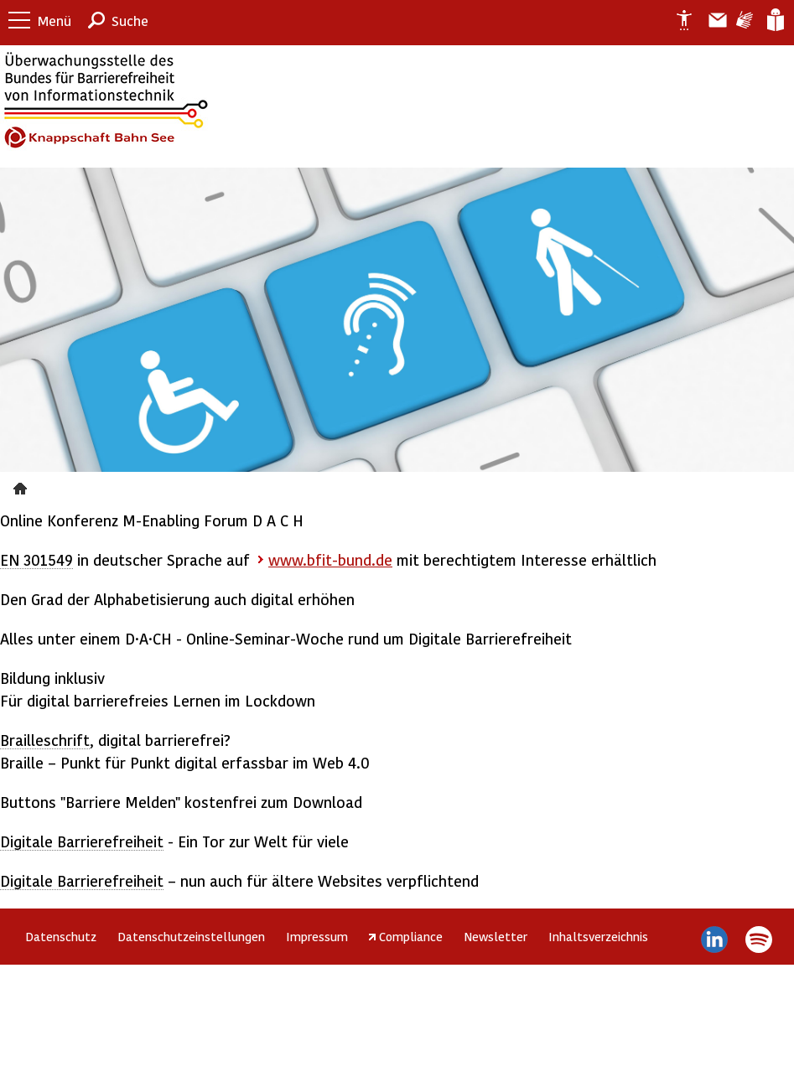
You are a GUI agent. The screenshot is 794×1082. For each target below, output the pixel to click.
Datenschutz (60, 936)
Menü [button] (54, 20)
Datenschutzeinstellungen (191, 936)
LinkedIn (715, 939)
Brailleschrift (45, 739)
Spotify (758, 939)
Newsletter (495, 936)
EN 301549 (36, 559)
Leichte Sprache (774, 20)
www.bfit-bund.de (330, 559)
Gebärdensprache (743, 20)
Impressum (317, 936)
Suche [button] (130, 20)
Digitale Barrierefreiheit (81, 841)
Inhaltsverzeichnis (598, 936)
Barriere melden (711, 20)
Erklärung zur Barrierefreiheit (677, 20)
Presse (22, 486)
